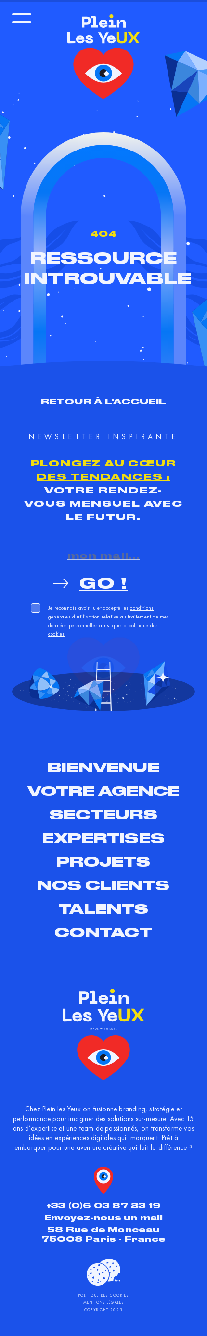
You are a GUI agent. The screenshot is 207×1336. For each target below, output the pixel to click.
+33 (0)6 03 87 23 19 (103, 1205)
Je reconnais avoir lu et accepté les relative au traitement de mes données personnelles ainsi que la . (108, 621)
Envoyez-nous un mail (103, 1217)
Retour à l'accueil (104, 401)
